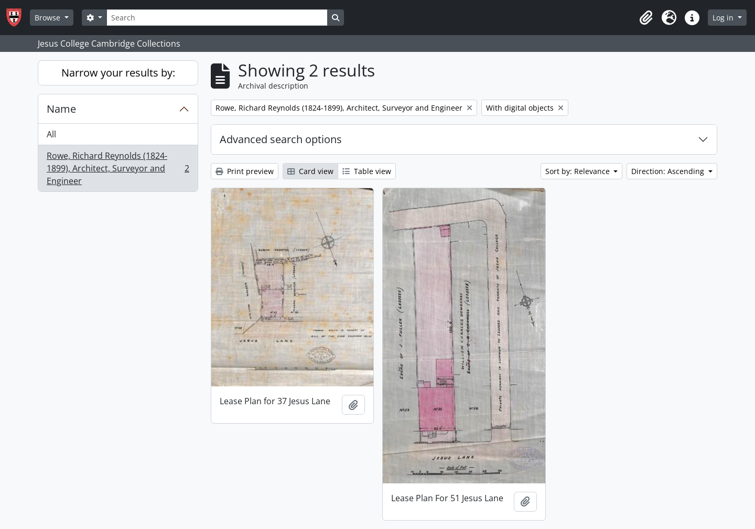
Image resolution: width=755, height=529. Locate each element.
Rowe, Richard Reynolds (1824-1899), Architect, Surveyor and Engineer (117, 168)
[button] (645, 17)
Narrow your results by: (118, 73)
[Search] (217, 17)
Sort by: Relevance (578, 171)
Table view (366, 171)
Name (61, 109)
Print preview (244, 171)
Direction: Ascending (668, 171)
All (51, 134)
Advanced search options (281, 139)
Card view (310, 171)
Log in (724, 18)
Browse (48, 18)
